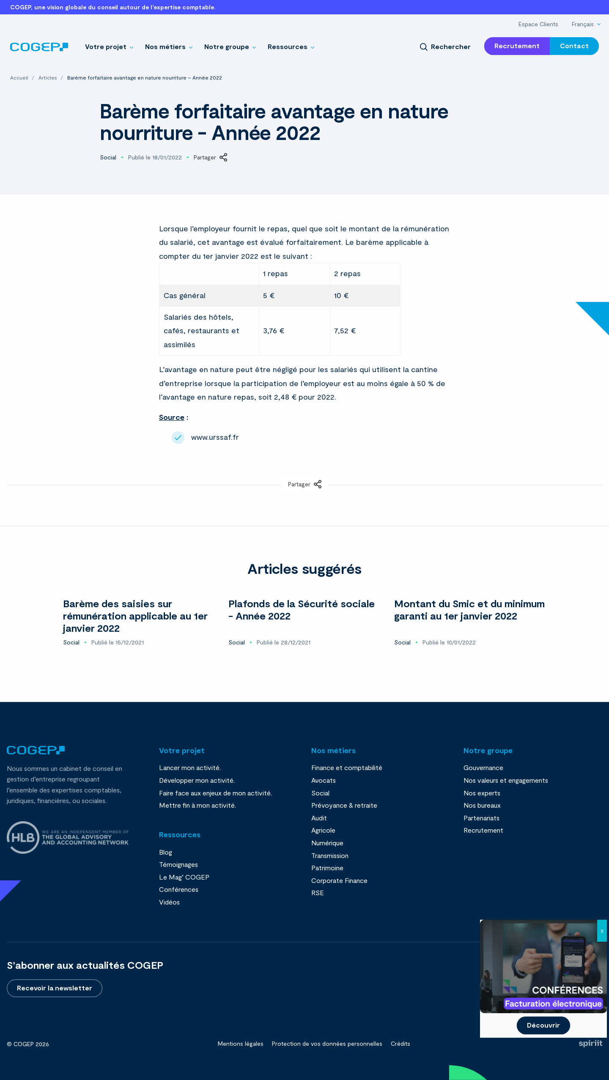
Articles (48, 77)
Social (108, 157)
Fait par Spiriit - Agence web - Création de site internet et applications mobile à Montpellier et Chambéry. (590, 1043)
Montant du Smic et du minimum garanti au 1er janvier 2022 (469, 609)
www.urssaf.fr (215, 436)
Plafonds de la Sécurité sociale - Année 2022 (301, 609)
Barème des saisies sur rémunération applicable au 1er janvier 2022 (135, 615)
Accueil (20, 77)
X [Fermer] (602, 931)
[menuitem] (538, 24)
